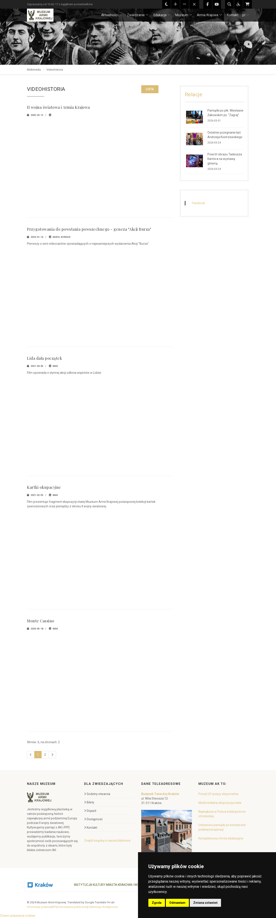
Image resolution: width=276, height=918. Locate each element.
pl (245, 15)
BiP (54, 907)
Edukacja (161, 15)
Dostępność (93, 819)
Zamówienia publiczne (72, 907)
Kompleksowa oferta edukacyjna (220, 838)
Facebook (198, 203)
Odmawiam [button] (177, 902)
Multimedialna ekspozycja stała (219, 802)
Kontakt (232, 15)
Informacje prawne (38, 907)
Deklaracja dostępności (103, 907)
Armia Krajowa (209, 15)
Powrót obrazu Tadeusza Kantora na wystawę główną (224, 159)
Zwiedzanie (138, 15)
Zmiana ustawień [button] (205, 902)
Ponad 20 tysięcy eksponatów (218, 794)
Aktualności (111, 15)
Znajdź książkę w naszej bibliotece (107, 840)
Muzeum (183, 15)
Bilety (89, 802)
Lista (150, 89)
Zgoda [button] (157, 902)
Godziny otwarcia (97, 794)
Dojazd (90, 810)
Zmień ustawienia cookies (17, 915)
